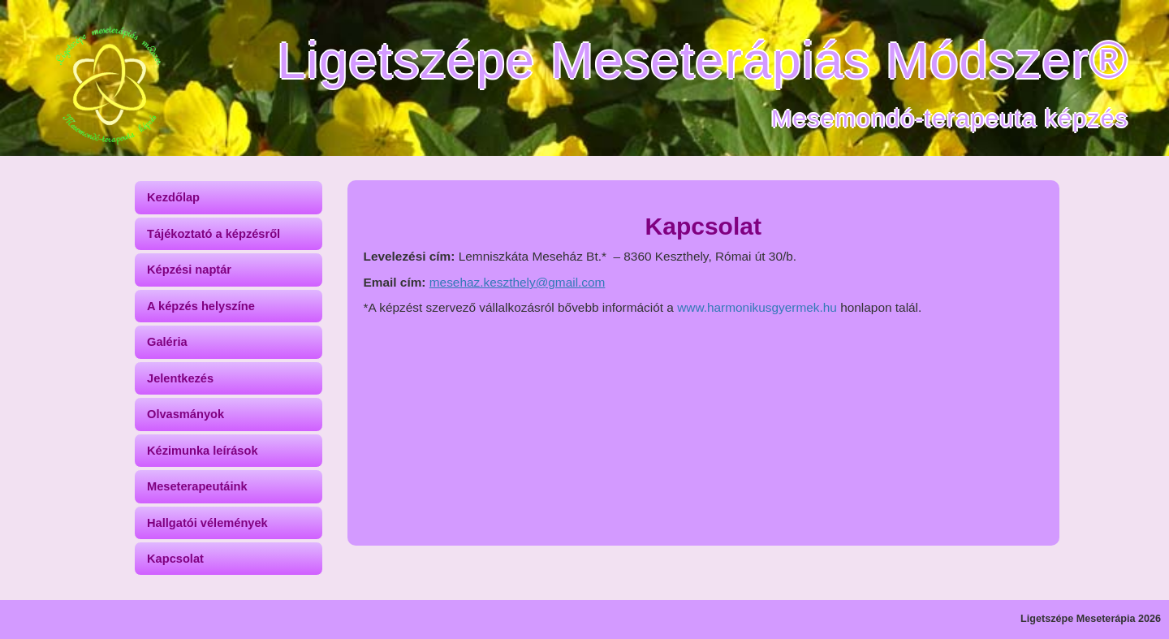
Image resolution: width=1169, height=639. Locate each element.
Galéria (167, 341)
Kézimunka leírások (202, 450)
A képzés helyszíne (201, 306)
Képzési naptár (189, 269)
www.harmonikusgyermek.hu (757, 307)
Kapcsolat (175, 558)
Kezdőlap (173, 197)
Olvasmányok (185, 414)
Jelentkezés (180, 378)
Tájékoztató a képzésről (213, 233)
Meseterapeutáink (197, 486)
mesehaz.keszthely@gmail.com (517, 282)
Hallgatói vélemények (207, 522)
